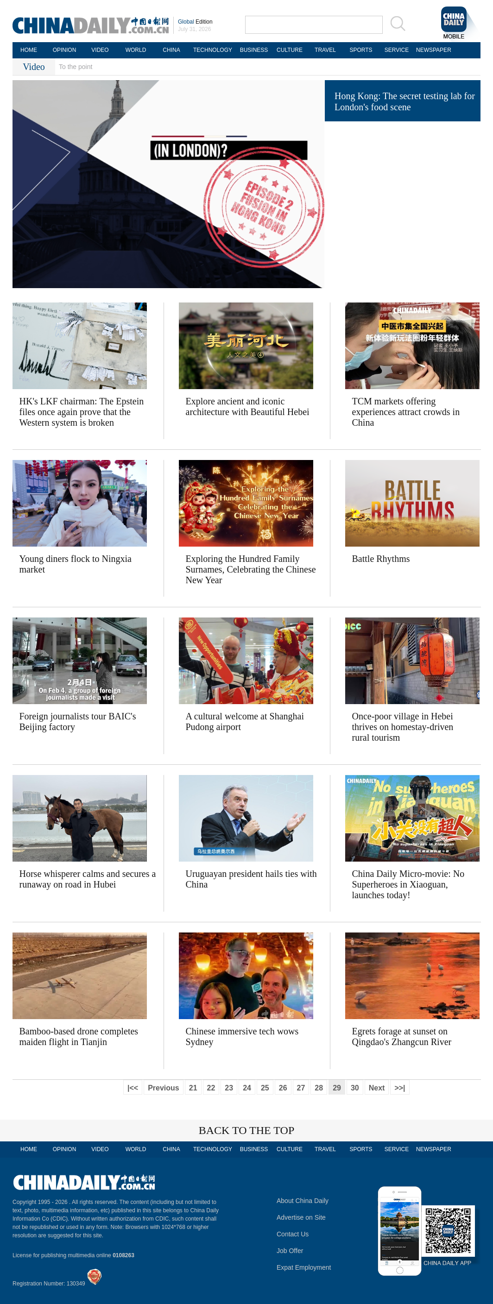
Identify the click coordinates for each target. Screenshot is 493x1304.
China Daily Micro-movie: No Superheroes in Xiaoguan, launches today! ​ (408, 884)
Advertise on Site (301, 1217)
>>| (399, 1088)
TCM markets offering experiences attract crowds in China (406, 412)
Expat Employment (304, 1267)
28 (319, 1088)
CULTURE (290, 50)
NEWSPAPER (432, 50)
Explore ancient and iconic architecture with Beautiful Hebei (248, 406)
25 (265, 1088)
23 (229, 1088)
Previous (163, 1088)
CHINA (171, 50)
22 (211, 1088)
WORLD (136, 50)
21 (193, 1088)
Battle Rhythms (381, 559)
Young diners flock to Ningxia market (75, 564)
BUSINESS (254, 50)
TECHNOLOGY (212, 50)
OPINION (64, 50)
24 (247, 1088)
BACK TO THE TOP (247, 1130)
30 (355, 1088)
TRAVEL (325, 50)
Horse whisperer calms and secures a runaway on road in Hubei (87, 879)
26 (283, 1088)
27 (301, 1088)
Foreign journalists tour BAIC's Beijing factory (77, 721)
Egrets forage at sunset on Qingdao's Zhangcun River (402, 1036)
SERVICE (397, 50)
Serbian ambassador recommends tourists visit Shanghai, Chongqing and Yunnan (407, 148)
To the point (75, 66)
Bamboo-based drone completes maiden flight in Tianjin (79, 1036)
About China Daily (303, 1200)
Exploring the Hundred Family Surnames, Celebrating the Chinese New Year (251, 569)
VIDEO (99, 50)
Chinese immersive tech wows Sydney (242, 1036)
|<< (132, 1088)
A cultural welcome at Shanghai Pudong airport (245, 721)
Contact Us (293, 1234)
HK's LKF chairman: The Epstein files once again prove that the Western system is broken (81, 412)
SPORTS (360, 50)
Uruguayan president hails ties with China (251, 879)
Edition (195, 22)
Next (377, 1088)
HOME (28, 50)
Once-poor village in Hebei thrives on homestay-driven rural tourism (403, 727)
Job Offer (290, 1250)
